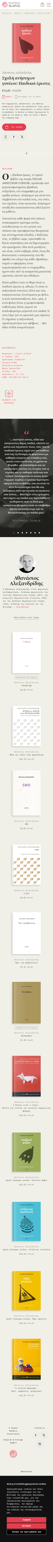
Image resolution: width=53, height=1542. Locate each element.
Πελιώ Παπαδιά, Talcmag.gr (26, 520)
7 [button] (39, 532)
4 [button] (26, 532)
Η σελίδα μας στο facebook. (35, 1435)
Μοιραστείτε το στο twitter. (22, 136)
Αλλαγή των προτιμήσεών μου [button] (26, 1532)
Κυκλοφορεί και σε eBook (29, 97)
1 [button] (14, 533)
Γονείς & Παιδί (45, 13)
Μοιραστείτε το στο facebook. (13, 136)
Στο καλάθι (17, 127)
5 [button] (30, 532)
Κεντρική (6, 13)
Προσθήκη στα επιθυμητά (5, 136)
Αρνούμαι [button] (26, 1526)
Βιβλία (18, 13)
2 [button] (18, 532)
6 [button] (35, 532)
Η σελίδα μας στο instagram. (39, 1444)
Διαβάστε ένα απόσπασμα (9, 401)
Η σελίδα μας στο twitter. (43, 1435)
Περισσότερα (22, 607)
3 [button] (22, 532)
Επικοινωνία (13, 1434)
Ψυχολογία (30, 13)
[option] (26, 474)
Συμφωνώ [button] (27, 1520)
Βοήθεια (13, 1431)
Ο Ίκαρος (13, 1428)
